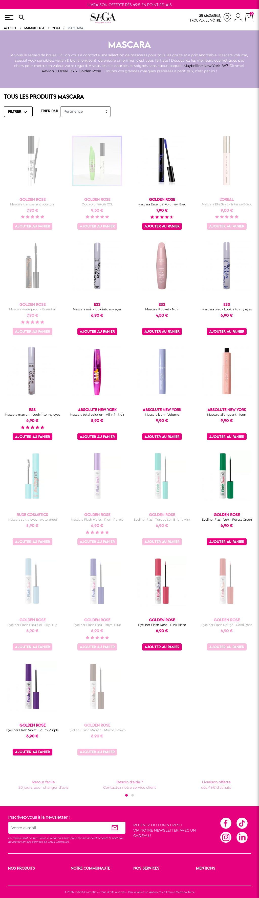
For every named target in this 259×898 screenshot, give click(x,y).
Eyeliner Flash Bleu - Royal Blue (97, 625)
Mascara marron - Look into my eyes (32, 414)
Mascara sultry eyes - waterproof (32, 519)
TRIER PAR (49, 111)
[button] (126, 795)
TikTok (242, 823)
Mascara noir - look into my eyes (97, 309)
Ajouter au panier (32, 226)
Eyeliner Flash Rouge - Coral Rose (226, 625)
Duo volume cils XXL (97, 204)
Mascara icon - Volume (162, 414)
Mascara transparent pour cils (32, 204)
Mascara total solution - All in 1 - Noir (97, 414)
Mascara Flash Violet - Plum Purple (97, 519)
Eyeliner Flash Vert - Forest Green (227, 519)
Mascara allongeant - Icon (226, 414)
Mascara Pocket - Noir (162, 309)
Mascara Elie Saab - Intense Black (227, 204)
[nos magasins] (211, 17)
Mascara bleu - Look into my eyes (227, 309)
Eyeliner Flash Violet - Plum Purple (32, 730)
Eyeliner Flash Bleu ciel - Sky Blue (32, 625)
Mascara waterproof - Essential (32, 309)
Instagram (226, 837)
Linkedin (242, 837)
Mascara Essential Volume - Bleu (162, 204)
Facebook (226, 823)
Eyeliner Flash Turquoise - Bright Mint (162, 519)
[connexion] (238, 18)
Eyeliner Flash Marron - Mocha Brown (97, 730)
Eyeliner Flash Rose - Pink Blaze (162, 625)
